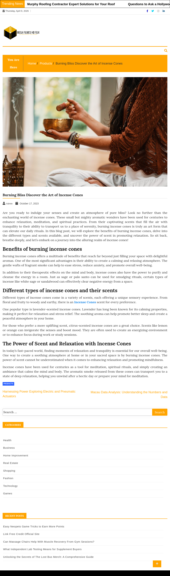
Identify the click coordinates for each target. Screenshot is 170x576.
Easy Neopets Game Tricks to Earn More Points (33, 526)
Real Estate (75, 50)
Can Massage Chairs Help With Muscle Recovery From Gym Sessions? (48, 541)
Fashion (110, 50)
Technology (128, 50)
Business (25, 50)
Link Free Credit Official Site (21, 533)
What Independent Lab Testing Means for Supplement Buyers (42, 549)
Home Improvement (49, 50)
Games (146, 50)
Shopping (94, 50)
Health (10, 50)
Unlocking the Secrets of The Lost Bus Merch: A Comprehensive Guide (48, 556)
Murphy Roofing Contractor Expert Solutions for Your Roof (74, 4)
